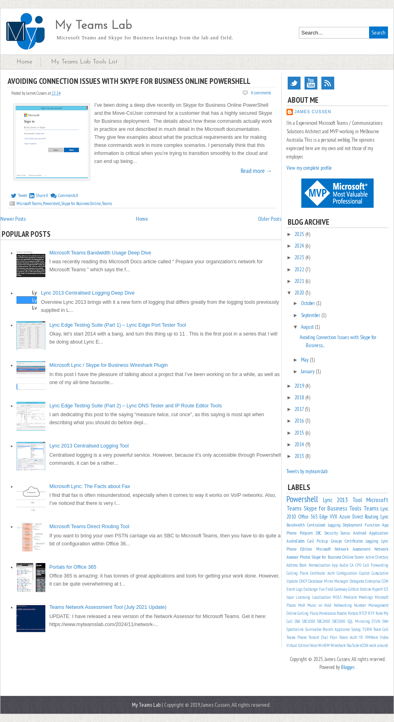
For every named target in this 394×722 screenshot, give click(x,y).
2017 (299, 409)
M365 (337, 597)
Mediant (350, 597)
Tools (355, 508)
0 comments (261, 93)
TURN (367, 629)
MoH (301, 605)
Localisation (321, 597)
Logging (372, 541)
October (308, 303)
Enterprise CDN (376, 581)
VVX (333, 516)
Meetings (366, 597)
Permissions (327, 613)
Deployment (352, 525)
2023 (299, 257)
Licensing (303, 597)
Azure (344, 516)
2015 (299, 432)
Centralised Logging (323, 525)
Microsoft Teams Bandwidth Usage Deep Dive (100, 253)
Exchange (310, 589)
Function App (376, 525)
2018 (299, 397)
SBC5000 (338, 621)
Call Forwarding (375, 565)
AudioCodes (295, 541)
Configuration (347, 573)
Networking (343, 605)
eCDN (364, 645)
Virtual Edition (297, 645)
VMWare (371, 637)
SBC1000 (308, 621)
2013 (299, 456)
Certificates (354, 541)
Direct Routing (365, 516)
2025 (299, 234)
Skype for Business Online (81, 203)
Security (331, 533)
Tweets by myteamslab (306, 471)
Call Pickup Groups (324, 541)
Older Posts (269, 218)
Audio (343, 565)
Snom (359, 557)
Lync (384, 516)
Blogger (348, 667)
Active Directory (377, 557)
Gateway (340, 589)
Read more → (256, 171)
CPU (358, 565)
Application (378, 533)
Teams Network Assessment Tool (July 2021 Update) (108, 607)
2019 (299, 385)
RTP (371, 613)
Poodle (342, 613)
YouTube (311, 83)
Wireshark (338, 645)
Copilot (364, 573)
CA (351, 565)
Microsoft (323, 549)
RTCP (363, 613)
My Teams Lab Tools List (84, 62)
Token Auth (348, 637)
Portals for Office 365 (72, 567)
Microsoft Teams (29, 203)
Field (329, 589)
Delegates (356, 581)
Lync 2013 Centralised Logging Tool (89, 446)
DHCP (303, 581)
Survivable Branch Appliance (327, 629)
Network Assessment (352, 549)
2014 (299, 444)
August (308, 326)
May (305, 359)
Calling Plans (297, 573)
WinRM (324, 645)
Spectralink (295, 629)
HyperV (377, 589)
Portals (353, 613)
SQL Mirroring (358, 621)
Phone (291, 533)
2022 (299, 269)
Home (24, 62)
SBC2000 (323, 621)
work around (378, 645)
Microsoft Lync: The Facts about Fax (89, 486)
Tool (357, 500)
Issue (290, 597)
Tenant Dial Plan (323, 637)
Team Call (380, 629)
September (311, 315)
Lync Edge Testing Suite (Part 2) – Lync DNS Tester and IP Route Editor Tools (135, 406)
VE (361, 637)
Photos (305, 557)
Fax (322, 589)
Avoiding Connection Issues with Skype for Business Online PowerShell (129, 81)
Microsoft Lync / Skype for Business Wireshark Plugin (108, 365)
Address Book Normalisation (308, 565)
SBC (318, 533)
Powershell (51, 203)
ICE (386, 589)
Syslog (356, 629)
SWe (385, 621)
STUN (376, 621)
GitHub (353, 589)
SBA (297, 621)
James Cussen (312, 112)
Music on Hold (319, 605)
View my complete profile (309, 168)
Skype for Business (325, 508)
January (308, 371)
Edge (323, 516)
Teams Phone (296, 637)
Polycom (306, 533)
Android (359, 533)
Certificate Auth (322, 573)
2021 (299, 281)
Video (384, 637)
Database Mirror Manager (328, 581)
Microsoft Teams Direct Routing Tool (89, 526)
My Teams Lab (93, 26)
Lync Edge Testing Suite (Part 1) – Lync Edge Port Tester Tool (117, 325)
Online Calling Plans (302, 613)
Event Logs (294, 589)
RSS (327, 83)
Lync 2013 (335, 500)
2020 (299, 292)
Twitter (294, 83)
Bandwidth (295, 525)
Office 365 (308, 516)
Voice (313, 645)
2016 (299, 420)
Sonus (345, 533)
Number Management (371, 605)
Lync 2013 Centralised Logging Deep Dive (87, 293)
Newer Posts (13, 218)
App (335, 565)
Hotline (365, 589)
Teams (107, 203)
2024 (299, 245)
